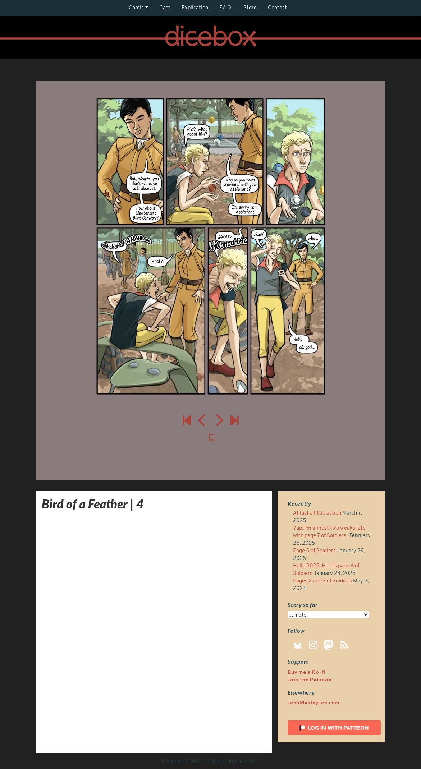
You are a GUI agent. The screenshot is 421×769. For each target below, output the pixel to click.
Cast (164, 8)
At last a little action (317, 513)
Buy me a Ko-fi (306, 672)
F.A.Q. (225, 8)
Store (250, 8)
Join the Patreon (309, 679)
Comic (136, 8)
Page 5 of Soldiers (314, 551)
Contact (277, 8)
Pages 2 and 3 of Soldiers (322, 581)
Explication (195, 8)
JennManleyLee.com (313, 702)
